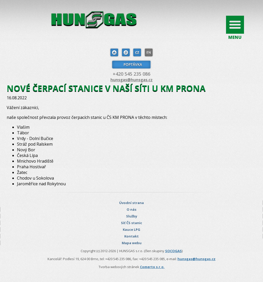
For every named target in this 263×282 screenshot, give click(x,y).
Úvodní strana (131, 202)
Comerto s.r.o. (152, 267)
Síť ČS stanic (131, 223)
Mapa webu (132, 243)
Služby (131, 216)
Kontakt (131, 236)
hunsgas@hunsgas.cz (131, 79)
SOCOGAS (173, 251)
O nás (131, 209)
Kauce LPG (131, 229)
